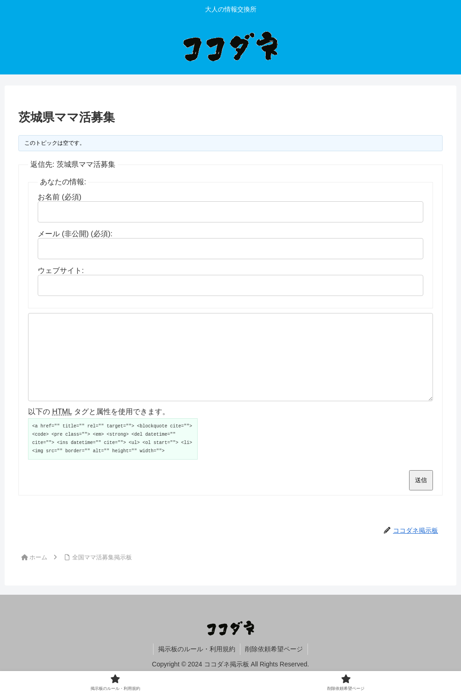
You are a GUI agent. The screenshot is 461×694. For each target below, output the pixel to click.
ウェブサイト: (61, 270)
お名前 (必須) (59, 197)
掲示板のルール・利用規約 (196, 665)
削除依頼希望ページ (274, 665)
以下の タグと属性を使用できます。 (99, 428)
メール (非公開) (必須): (75, 234)
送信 (421, 496)
